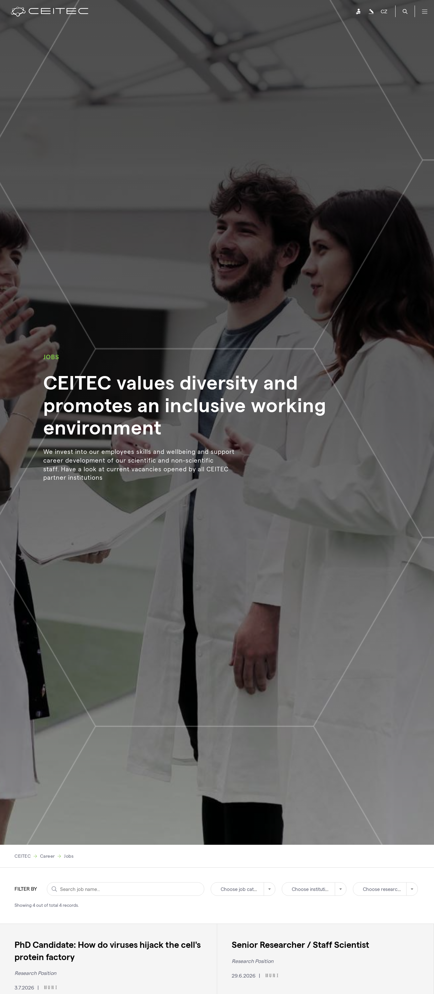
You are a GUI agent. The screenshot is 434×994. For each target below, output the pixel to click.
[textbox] (243, 889)
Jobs (68, 856)
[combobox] (243, 889)
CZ (384, 11)
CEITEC (23, 856)
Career (47, 856)
